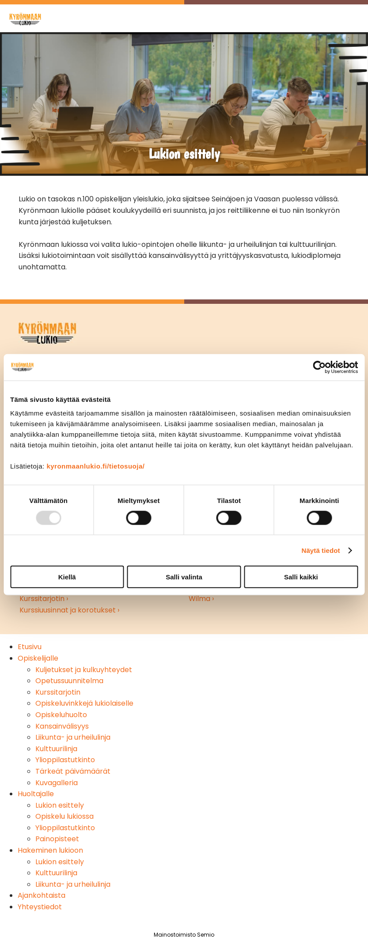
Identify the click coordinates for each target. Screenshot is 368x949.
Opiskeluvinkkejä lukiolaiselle (84, 703)
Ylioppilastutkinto (65, 760)
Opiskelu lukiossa (64, 816)
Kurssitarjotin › (43, 599)
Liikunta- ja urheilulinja (72, 737)
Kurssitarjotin (57, 692)
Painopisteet (57, 839)
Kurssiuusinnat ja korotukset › (69, 610)
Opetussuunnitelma (69, 681)
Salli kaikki (301, 577)
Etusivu (30, 647)
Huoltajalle (36, 794)
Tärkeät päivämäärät (72, 771)
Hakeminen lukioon (50, 850)
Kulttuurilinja (56, 749)
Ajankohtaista (41, 895)
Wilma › (201, 599)
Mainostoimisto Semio (184, 934)
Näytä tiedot (321, 550)
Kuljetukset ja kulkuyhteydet (83, 670)
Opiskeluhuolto (61, 715)
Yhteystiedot (40, 907)
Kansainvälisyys (62, 726)
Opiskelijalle (38, 658)
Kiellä (67, 577)
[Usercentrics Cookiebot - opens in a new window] (319, 367)
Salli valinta (184, 577)
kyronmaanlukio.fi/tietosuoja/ (95, 466)
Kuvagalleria (56, 783)
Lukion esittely (59, 805)
